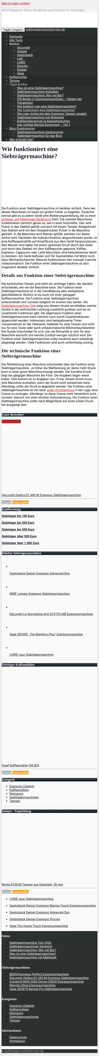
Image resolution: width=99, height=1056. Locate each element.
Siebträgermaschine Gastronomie (40, 132)
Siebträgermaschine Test (19, 306)
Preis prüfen (20, 502)
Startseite (16, 36)
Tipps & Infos (18, 84)
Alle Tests (16, 40)
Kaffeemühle (18, 77)
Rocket (22, 70)
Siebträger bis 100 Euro (18, 516)
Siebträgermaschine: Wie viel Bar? (40, 95)
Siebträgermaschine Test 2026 (30, 943)
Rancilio (22, 66)
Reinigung (16, 794)
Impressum (17, 1041)
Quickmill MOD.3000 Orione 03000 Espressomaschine (46, 981)
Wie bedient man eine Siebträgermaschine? (46, 106)
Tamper (14, 81)
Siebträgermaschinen (24, 797)
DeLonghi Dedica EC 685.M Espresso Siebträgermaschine (41, 495)
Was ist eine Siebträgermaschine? (40, 88)
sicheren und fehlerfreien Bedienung (26, 219)
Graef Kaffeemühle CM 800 (20, 765)
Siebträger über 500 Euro (19, 536)
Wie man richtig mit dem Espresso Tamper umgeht (52, 114)
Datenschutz (18, 1037)
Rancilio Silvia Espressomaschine (32, 985)
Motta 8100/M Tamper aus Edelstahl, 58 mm (32, 884)
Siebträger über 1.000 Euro (20, 543)
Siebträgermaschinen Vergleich (30, 946)
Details (6, 502)
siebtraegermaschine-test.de (45, 29)
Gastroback (25, 55)
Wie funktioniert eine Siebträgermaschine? (46, 110)
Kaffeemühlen (19, 790)
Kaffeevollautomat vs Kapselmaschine (43, 121)
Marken (14, 44)
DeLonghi (23, 48)
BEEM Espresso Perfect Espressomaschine (39, 974)
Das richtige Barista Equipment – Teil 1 (43, 125)
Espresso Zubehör (21, 786)
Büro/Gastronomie (22, 128)
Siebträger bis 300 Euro (18, 523)
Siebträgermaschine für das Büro (39, 136)
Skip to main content (16, 3)
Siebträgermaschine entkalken (38, 92)
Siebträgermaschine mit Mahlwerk (40, 117)
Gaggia (22, 51)
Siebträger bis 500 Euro (18, 529)
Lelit (20, 59)
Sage (20, 73)
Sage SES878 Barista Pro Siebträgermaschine (40, 989)
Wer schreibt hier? (21, 139)
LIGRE (21, 62)
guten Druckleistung (60, 390)
